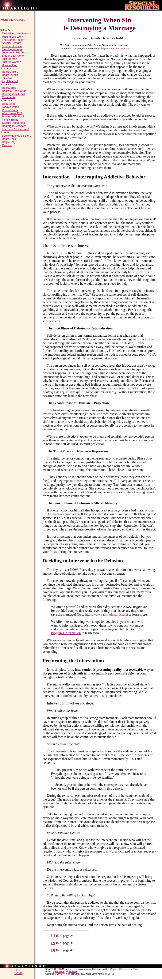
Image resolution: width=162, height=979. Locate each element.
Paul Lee (73, 972)
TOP (18, 970)
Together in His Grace (15, 53)
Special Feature (11, 43)
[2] (115, 392)
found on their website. (116, 48)
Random (7, 145)
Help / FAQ (8, 142)
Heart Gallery (10, 72)
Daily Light (8, 104)
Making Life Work (12, 37)
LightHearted (10, 81)
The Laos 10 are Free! (15, 129)
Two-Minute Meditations (16, 34)
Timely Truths (10, 120)
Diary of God (9, 65)
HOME (18, 973)
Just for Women (11, 62)
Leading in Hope (12, 50)
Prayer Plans (10, 110)
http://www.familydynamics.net (106, 614)
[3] (117, 481)
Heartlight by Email (13, 94)
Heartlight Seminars (14, 126)
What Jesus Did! (12, 114)
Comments (8, 97)
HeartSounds (10, 75)
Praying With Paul (13, 117)
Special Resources (13, 123)
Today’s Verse (10, 107)
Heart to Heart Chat (14, 91)
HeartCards (9, 88)
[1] (151, 354)
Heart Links (9, 139)
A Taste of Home (12, 46)
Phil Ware (59, 972)
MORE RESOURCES (13, 19)
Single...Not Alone (13, 56)
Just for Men (9, 59)
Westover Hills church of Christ (124, 970)
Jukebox (7, 78)
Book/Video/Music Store (16, 136)
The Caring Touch (12, 40)
